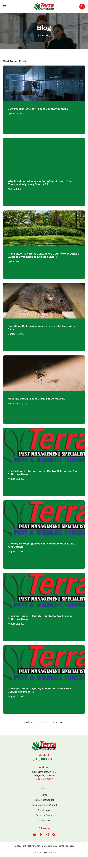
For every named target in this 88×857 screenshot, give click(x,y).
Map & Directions (44, 779)
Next (62, 722)
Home (41, 35)
